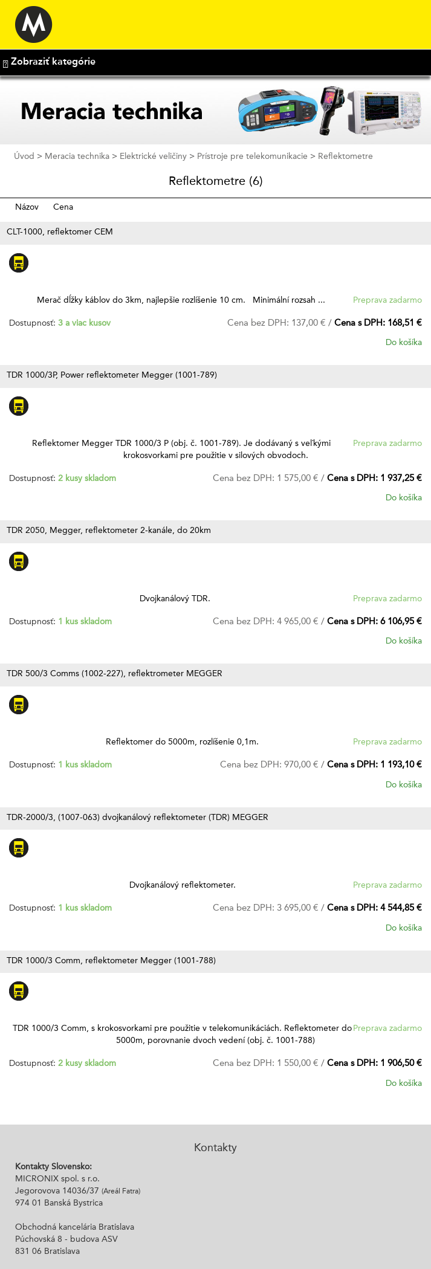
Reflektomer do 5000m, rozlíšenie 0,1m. (181, 742)
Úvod (24, 156)
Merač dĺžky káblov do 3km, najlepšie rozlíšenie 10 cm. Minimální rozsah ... (181, 300)
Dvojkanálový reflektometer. (181, 885)
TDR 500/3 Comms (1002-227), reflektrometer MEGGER (114, 674)
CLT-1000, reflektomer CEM (60, 232)
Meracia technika (77, 156)
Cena (63, 207)
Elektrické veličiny (153, 156)
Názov (28, 207)
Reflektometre (345, 156)
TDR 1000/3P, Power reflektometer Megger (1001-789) (112, 375)
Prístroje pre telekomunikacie (252, 156)
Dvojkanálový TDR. (181, 599)
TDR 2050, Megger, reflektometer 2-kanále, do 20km (109, 530)
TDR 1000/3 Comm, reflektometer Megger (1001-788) (111, 961)
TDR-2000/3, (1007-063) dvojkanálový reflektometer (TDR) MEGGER (137, 817)
